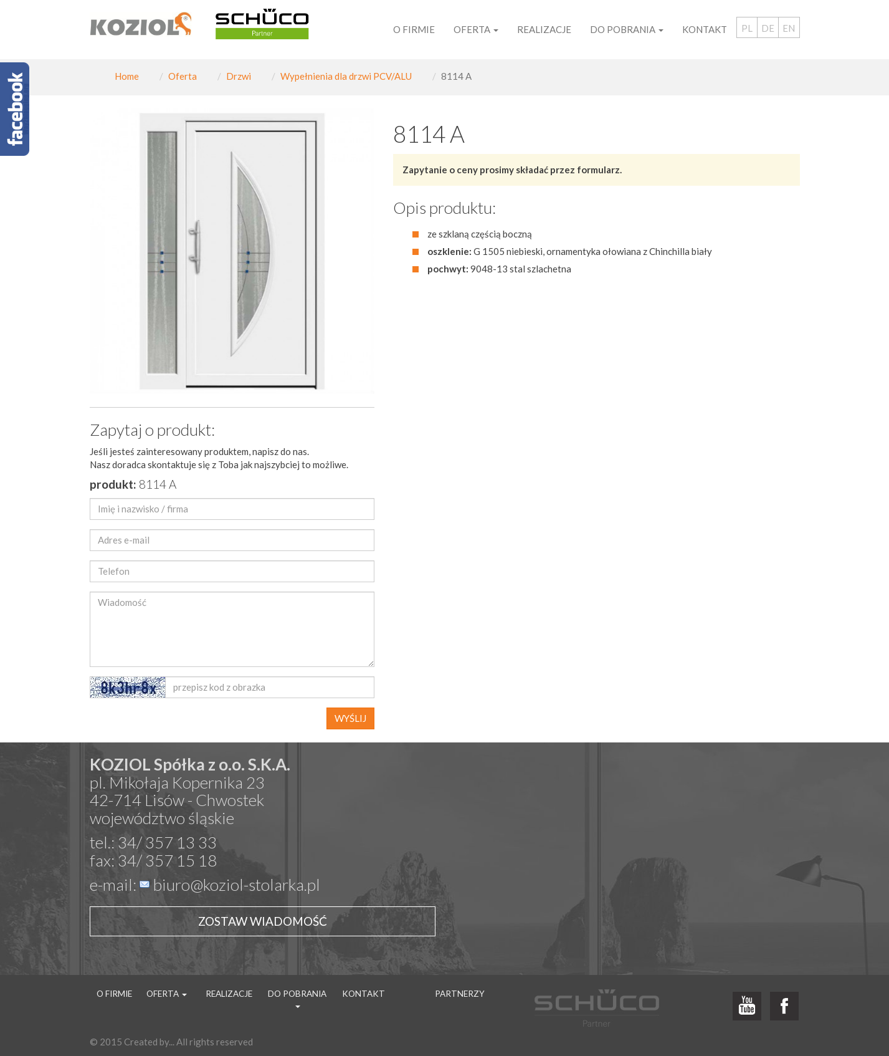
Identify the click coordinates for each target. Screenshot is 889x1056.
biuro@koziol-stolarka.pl (236, 885)
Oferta (182, 76)
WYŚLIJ (350, 718)
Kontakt (704, 29)
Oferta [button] (476, 29)
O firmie (414, 29)
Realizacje (544, 29)
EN (788, 28)
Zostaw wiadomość (262, 921)
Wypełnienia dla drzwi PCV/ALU (346, 76)
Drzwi (238, 76)
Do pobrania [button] (626, 29)
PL (747, 28)
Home (127, 76)
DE (767, 28)
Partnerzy (460, 994)
